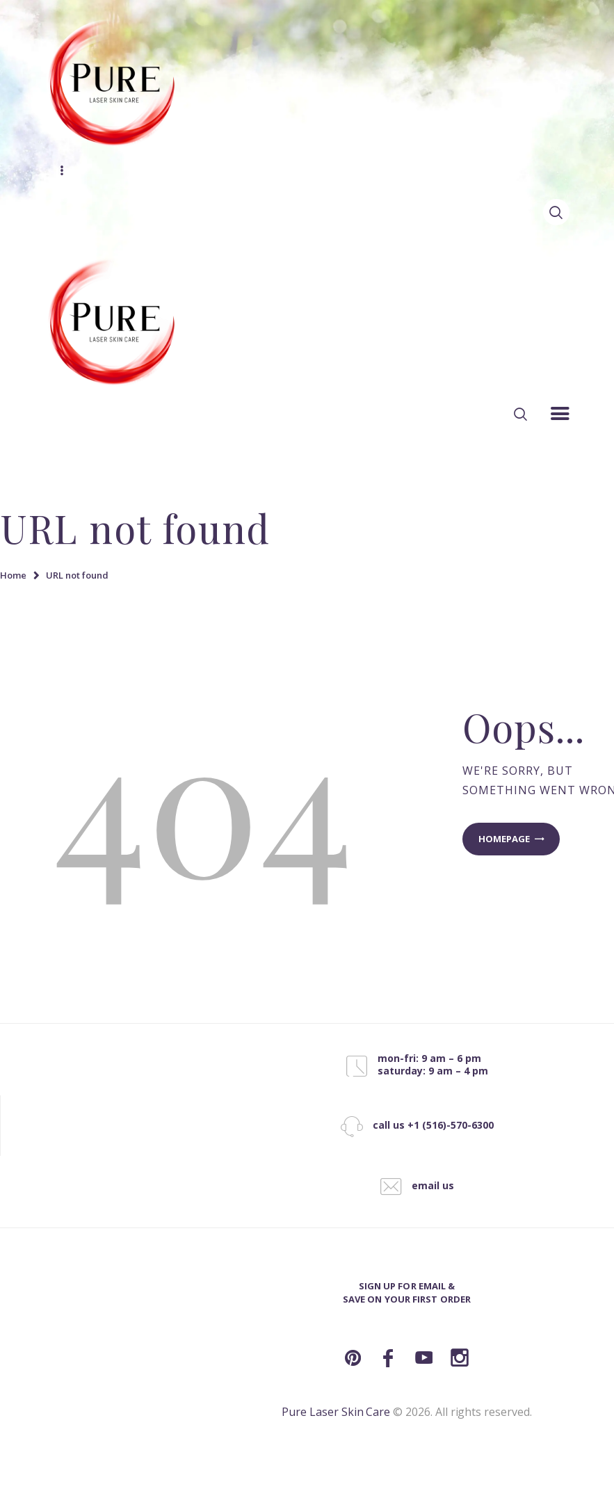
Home (13, 575)
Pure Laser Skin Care (336, 1411)
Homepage (504, 838)
